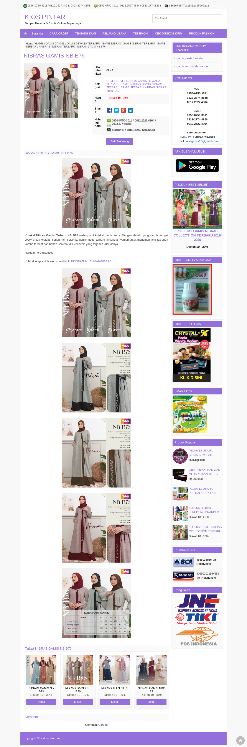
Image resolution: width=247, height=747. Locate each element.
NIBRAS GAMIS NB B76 (54, 55)
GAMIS (39, 43)
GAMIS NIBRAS (111, 43)
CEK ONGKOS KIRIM (168, 33)
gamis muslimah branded (192, 66)
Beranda (37, 33)
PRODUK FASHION (201, 33)
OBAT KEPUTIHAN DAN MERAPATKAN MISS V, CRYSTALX (204, 474)
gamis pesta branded (190, 58)
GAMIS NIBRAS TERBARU (139, 43)
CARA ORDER (58, 33)
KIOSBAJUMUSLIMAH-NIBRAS (91, 261)
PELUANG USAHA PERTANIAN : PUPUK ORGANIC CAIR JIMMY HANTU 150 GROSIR (204, 495)
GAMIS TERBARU (132, 87)
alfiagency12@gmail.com (202, 141)
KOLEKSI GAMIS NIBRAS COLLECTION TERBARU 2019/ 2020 (197, 235)
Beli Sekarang (120, 141)
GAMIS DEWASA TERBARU (83, 43)
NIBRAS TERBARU (63, 46)
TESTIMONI (140, 33)
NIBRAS (45, 46)
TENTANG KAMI (85, 33)
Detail (41, 701)
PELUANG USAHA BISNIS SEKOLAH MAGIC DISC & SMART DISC (204, 457)
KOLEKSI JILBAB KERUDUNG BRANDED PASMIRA (204, 512)
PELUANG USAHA (114, 33)
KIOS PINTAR (45, 16)
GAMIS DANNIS (55, 43)
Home (29, 43)
